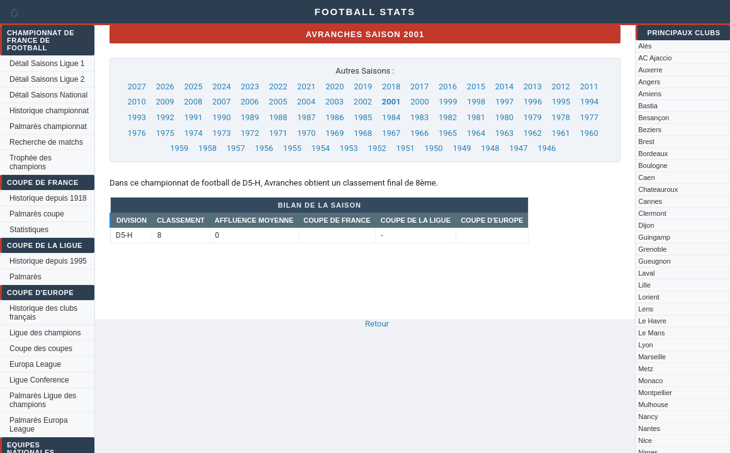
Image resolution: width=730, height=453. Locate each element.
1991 (193, 117)
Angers (649, 82)
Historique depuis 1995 (48, 261)
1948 (490, 148)
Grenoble (652, 249)
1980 (504, 117)
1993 (137, 117)
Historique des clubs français (43, 313)
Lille (644, 285)
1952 (377, 148)
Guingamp (654, 237)
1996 (533, 101)
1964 (476, 133)
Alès (644, 46)
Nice (645, 440)
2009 (164, 101)
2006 (249, 101)
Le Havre (652, 321)
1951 (405, 148)
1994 (589, 101)
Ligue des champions (45, 332)
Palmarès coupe (36, 214)
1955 (292, 148)
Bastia (648, 105)
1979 (533, 117)
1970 (306, 133)
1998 (476, 101)
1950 (433, 148)
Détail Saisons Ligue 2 (46, 79)
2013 (533, 86)
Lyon (645, 345)
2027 (137, 86)
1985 (363, 117)
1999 (448, 101)
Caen (646, 177)
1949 (461, 148)
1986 (334, 117)
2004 (306, 101)
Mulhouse (653, 404)
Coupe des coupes (40, 348)
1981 (476, 117)
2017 (419, 86)
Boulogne (653, 165)
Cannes (650, 201)
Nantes (649, 428)
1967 (391, 133)
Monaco (650, 380)
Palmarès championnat (48, 126)
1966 (419, 133)
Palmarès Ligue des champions (42, 400)
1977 (589, 117)
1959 (179, 148)
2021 (306, 86)
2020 (334, 86)
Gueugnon (654, 261)
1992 (165, 117)
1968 (363, 133)
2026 (165, 86)
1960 (589, 133)
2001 (391, 101)
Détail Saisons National (48, 95)
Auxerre (650, 70)
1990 (222, 117)
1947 (518, 148)
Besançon (653, 117)
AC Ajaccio (654, 58)
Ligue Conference (39, 380)
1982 (448, 117)
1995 (561, 101)
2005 (278, 101)
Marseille (652, 357)
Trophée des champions (30, 162)
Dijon (646, 225)
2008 (193, 101)
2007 (221, 101)
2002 (363, 101)
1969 (334, 133)
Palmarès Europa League (38, 424)
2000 (419, 101)
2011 (589, 86)
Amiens (649, 94)
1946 (546, 148)
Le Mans (651, 333)
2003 (334, 101)
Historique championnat (49, 110)
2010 (136, 101)
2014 (504, 86)
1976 (137, 133)
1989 (249, 117)
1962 (533, 133)
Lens (645, 309)
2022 (278, 86)
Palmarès (25, 276)
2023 (249, 86)
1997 (504, 101)
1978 (561, 117)
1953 (349, 148)
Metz (645, 368)
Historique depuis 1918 (48, 198)
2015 (476, 86)
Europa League (35, 364)
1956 (264, 148)
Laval (646, 273)
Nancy (648, 416)
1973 (222, 133)
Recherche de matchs (46, 142)
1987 (306, 117)
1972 (249, 133)
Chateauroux (658, 189)
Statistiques (28, 229)
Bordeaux (653, 153)
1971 (278, 133)
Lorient (649, 297)
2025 (193, 86)
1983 (419, 117)
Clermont (652, 213)
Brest (646, 141)
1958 (207, 148)
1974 (193, 133)
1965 (448, 133)
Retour (377, 323)
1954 (321, 148)
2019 (363, 86)
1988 (278, 117)
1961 (561, 133)
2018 (391, 86)
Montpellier (655, 392)
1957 (236, 148)
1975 (165, 133)
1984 (391, 117)
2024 (222, 86)
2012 (561, 86)
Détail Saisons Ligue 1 (46, 63)
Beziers (649, 129)
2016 (448, 86)
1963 (504, 133)
